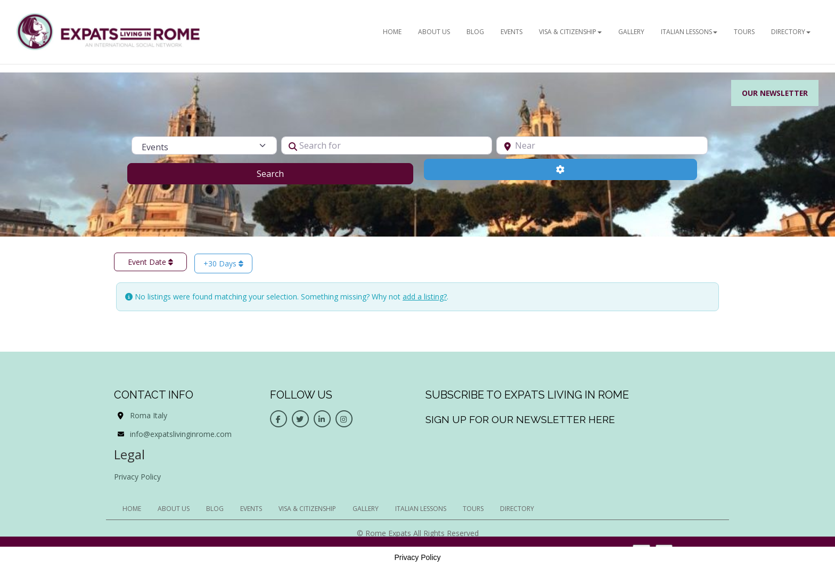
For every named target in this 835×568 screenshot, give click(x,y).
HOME (392, 31)
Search (283, 173)
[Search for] (387, 145)
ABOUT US (434, 31)
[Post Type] (204, 145)
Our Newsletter (774, 93)
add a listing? (425, 296)
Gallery (631, 31)
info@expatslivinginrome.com (181, 434)
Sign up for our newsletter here (520, 419)
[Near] (602, 145)
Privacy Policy (137, 477)
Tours (744, 31)
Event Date (150, 262)
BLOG (475, 31)
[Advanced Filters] (560, 169)
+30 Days (223, 263)
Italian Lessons (689, 31)
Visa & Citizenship (570, 31)
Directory (791, 31)
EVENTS (511, 31)
